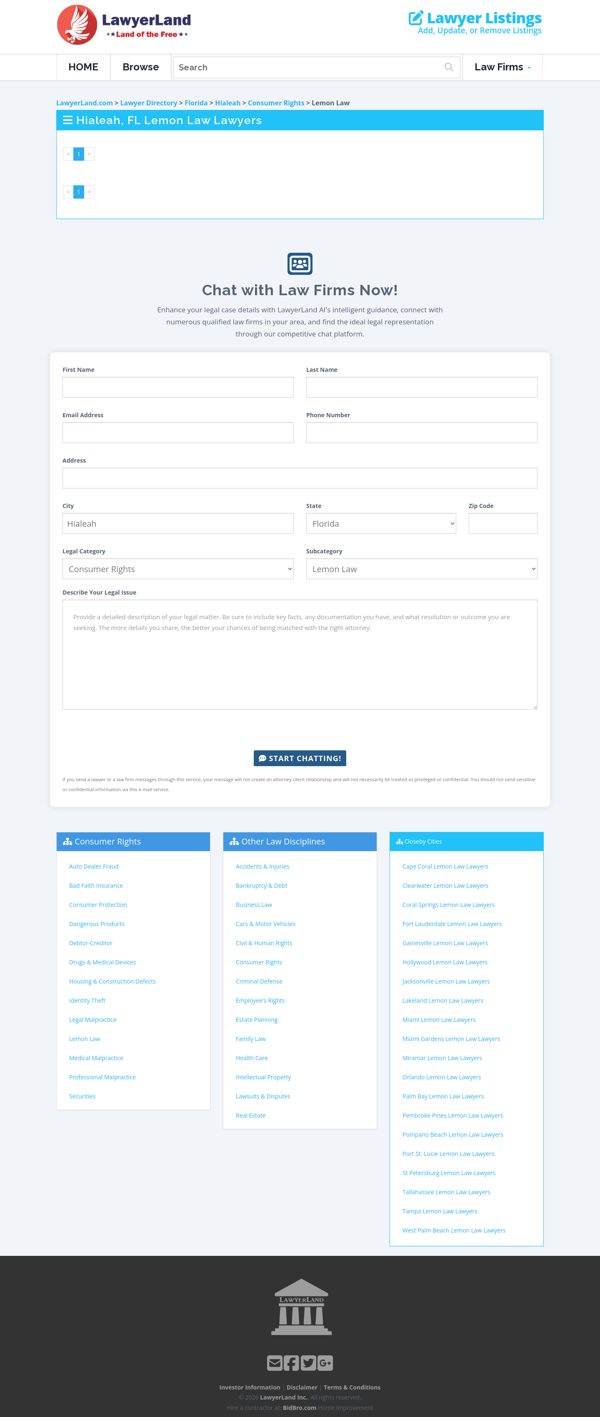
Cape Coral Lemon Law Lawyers (445, 866)
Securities (82, 1096)
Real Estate (251, 1115)
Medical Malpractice (96, 1058)
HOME (83, 67)
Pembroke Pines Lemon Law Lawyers (452, 1115)
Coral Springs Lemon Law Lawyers (448, 905)
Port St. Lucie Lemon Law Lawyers (448, 1154)
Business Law (254, 905)
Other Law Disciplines (283, 841)
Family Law (251, 1039)
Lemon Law (84, 1039)
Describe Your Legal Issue (99, 592)
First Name (78, 370)
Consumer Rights (276, 102)
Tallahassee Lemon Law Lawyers (446, 1192)
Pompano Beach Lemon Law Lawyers (452, 1134)
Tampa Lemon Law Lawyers (440, 1211)
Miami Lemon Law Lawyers (439, 1020)
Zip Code (481, 506)
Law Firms (503, 67)
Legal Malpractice (93, 1020)
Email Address (82, 415)
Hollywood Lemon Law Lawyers (445, 962)
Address (74, 460)
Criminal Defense (259, 981)
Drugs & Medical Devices (102, 962)
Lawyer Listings (475, 17)
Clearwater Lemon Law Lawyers (445, 885)
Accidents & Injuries (262, 866)
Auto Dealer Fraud (94, 866)
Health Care (252, 1058)
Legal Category (83, 551)
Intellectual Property (263, 1077)
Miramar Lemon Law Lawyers (442, 1058)
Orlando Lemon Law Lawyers (441, 1077)
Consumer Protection (98, 905)
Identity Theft (87, 1000)
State (314, 506)
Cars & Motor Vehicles (265, 924)
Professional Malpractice (102, 1077)
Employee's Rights (260, 1000)
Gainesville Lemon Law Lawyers (445, 943)
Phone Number (328, 415)
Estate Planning (257, 1020)
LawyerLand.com (84, 102)
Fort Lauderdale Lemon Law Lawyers (452, 924)
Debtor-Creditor (90, 943)
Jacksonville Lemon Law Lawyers (446, 981)
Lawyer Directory (148, 102)
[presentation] (300, 730)
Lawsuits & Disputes (263, 1096)
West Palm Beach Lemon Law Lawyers (454, 1230)
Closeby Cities (423, 841)
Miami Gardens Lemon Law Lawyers (451, 1039)
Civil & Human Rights (264, 943)
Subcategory (324, 551)
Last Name (322, 370)
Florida (196, 102)
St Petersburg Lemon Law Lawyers (449, 1173)
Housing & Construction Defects (112, 981)
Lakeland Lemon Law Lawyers (442, 1000)
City (68, 506)
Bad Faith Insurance (96, 885)
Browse (140, 67)
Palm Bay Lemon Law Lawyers (443, 1096)
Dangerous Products (97, 924)
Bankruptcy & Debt (261, 885)
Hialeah (227, 102)
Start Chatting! (300, 758)
